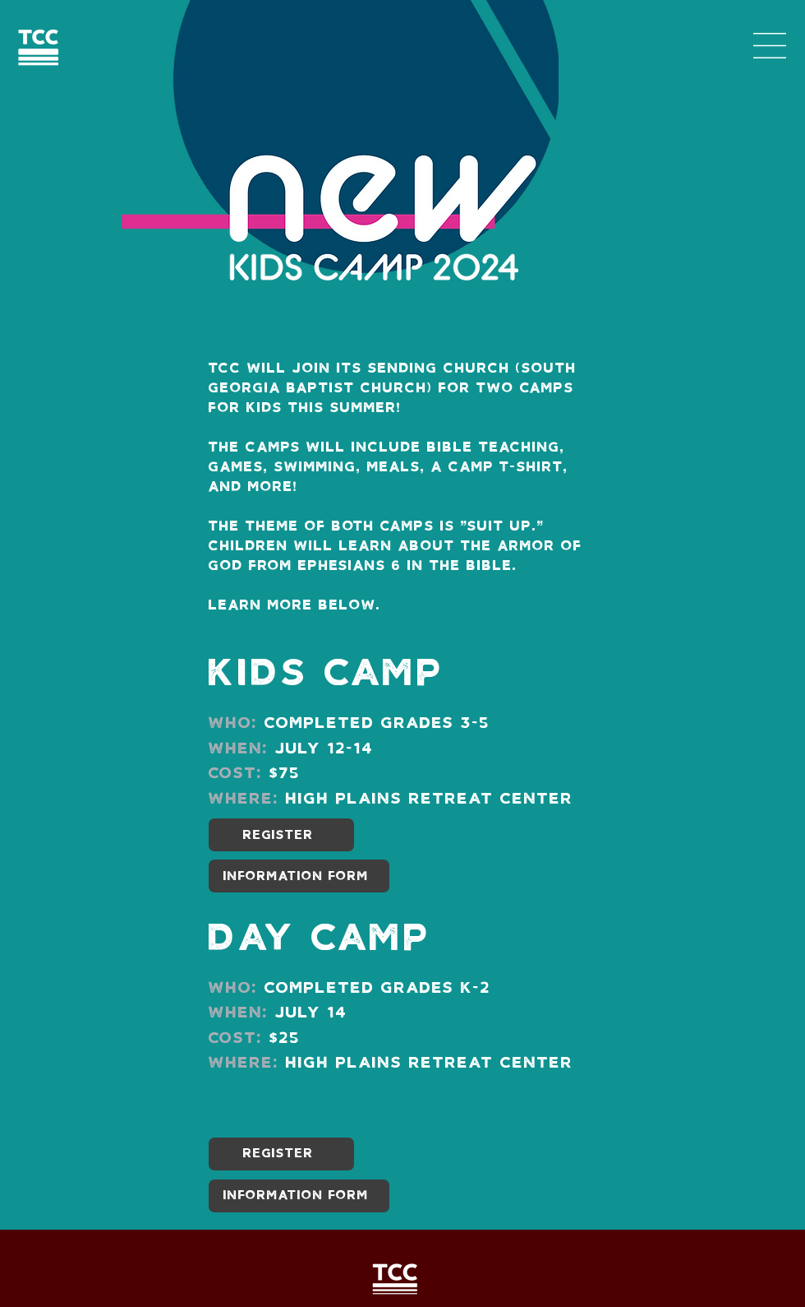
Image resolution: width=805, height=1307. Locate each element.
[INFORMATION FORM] (299, 876)
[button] (769, 45)
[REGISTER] (281, 834)
